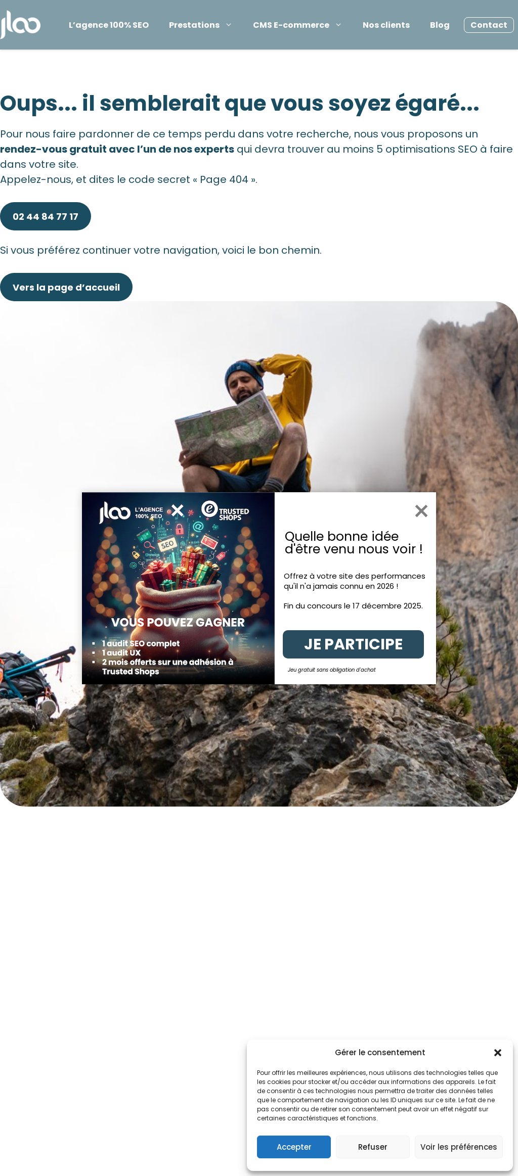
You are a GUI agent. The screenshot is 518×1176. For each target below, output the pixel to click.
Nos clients (386, 25)
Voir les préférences (458, 1147)
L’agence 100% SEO (109, 25)
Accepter (294, 1147)
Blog (440, 25)
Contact (488, 25)
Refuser (372, 1147)
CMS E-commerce (301, 25)
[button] (498, 1053)
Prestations (204, 25)
